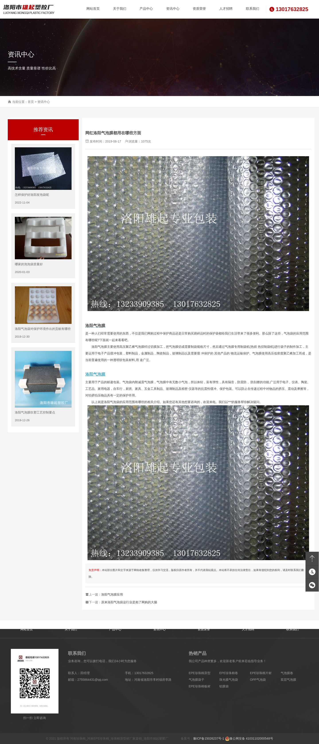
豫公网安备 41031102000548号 (249, 738)
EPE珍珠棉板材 (199, 686)
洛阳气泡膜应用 (112, 594)
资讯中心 (43, 102)
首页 (31, 102)
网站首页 (26, 629)
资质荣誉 (204, 629)
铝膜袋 (224, 686)
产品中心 (115, 629)
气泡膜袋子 (196, 679)
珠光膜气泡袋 (228, 679)
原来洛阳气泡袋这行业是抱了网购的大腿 (129, 602)
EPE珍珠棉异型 (199, 673)
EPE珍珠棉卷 (228, 673)
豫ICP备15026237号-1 (208, 738)
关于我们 (71, 629)
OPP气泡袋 (258, 679)
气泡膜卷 (287, 673)
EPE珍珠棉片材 (261, 673)
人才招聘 (248, 629)
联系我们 (292, 629)
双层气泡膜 (288, 679)
